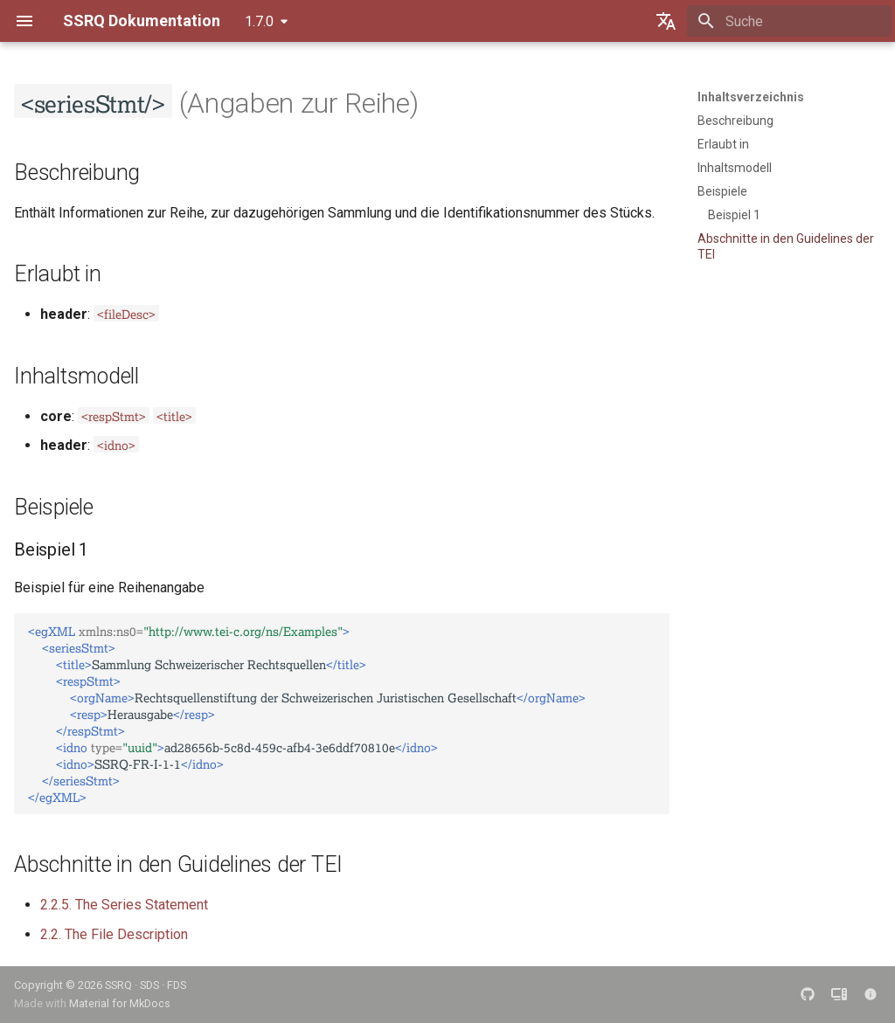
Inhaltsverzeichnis (750, 97)
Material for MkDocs (119, 1003)
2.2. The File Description (114, 934)
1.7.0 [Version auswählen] (259, 21)
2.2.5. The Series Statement (124, 904)
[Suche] (789, 21)
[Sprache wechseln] (666, 20)
